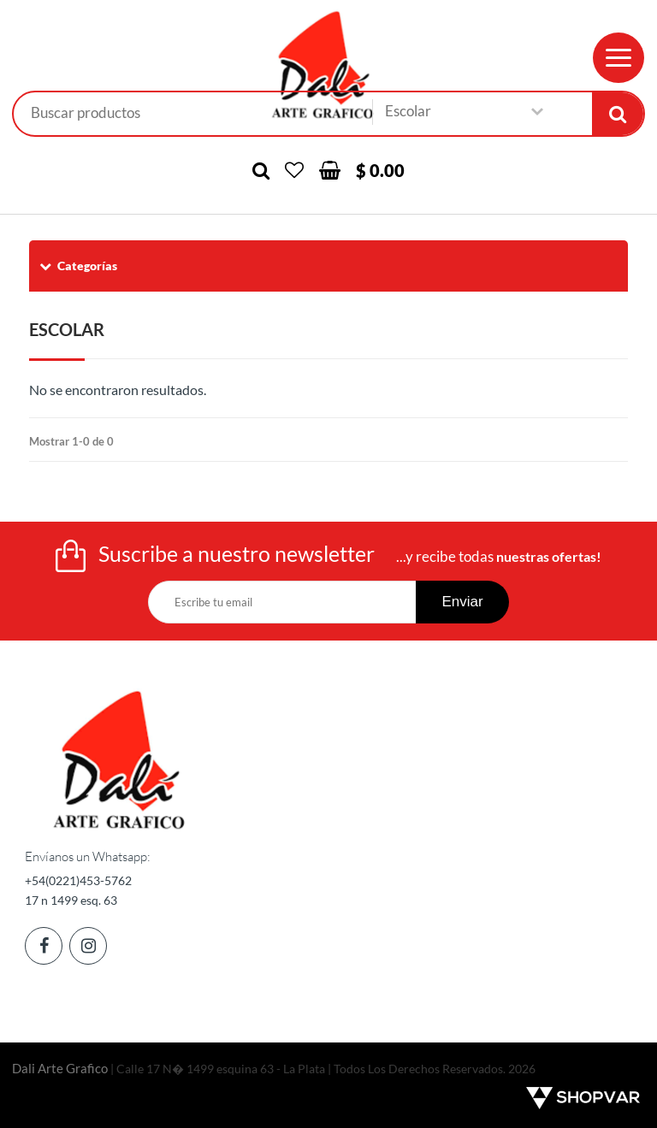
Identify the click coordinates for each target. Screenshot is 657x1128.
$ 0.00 (380, 170)
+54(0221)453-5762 (78, 880)
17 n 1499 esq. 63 (71, 900)
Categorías (77, 265)
